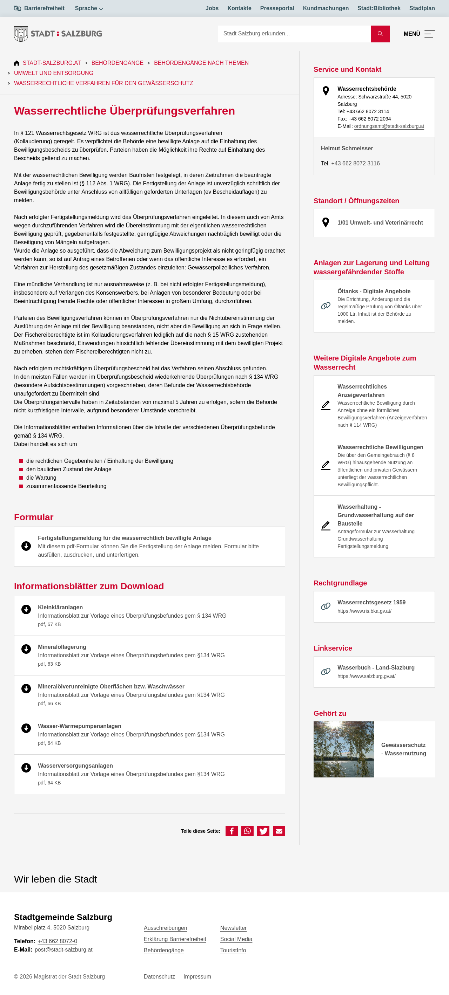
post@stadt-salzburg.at (64, 950)
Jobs (212, 8)
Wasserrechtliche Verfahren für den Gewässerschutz (103, 83)
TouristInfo (233, 950)
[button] (232, 831)
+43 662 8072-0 (57, 941)
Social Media (236, 939)
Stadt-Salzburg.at (52, 63)
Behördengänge (118, 63)
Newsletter (233, 928)
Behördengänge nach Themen (201, 63)
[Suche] (294, 34)
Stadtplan (422, 8)
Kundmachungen (326, 8)
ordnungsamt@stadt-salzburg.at (389, 126)
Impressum (197, 977)
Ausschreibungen (165, 928)
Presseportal (277, 8)
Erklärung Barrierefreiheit (175, 939)
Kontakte (239, 8)
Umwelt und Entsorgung (53, 73)
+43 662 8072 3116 (355, 163)
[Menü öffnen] (419, 34)
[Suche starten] (380, 34)
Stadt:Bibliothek (379, 8)
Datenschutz (159, 977)
